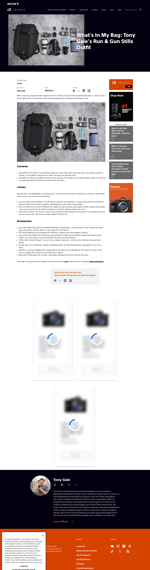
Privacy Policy (37, 567)
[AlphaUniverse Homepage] (16, 9)
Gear (112, 10)
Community (83, 10)
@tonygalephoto (97, 261)
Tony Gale (21, 91)
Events (103, 10)
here (66, 261)
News (80, 563)
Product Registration (84, 568)
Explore (72, 10)
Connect (95, 10)
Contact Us (80, 546)
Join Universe (83, 559)
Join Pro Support (83, 555)
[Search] (141, 9)
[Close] (42, 540)
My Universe (131, 9)
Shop (119, 10)
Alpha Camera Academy (57, 10)
